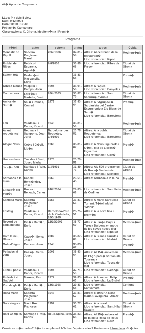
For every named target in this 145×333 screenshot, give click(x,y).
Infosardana (117, 328)
